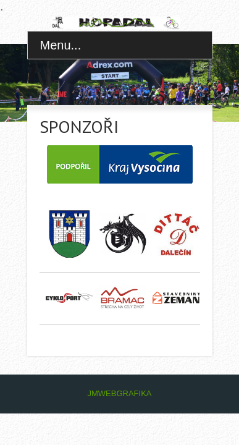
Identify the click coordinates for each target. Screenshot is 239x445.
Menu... (61, 45)
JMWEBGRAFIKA (119, 393)
